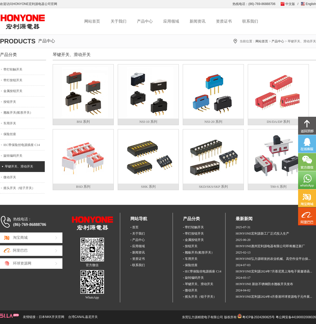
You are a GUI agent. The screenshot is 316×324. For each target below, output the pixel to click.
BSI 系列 (83, 122)
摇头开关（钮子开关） (19, 188)
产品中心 (145, 21)
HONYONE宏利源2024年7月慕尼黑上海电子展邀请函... (274, 271)
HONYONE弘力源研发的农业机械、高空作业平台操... (273, 259)
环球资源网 (22, 263)
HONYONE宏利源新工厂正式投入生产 (262, 233)
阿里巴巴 (20, 250)
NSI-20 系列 (213, 122)
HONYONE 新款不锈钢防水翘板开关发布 (264, 284)
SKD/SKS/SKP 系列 (213, 187)
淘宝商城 (20, 238)
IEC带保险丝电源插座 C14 (21, 145)
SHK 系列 (148, 187)
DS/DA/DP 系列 (278, 122)
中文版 (290, 4)
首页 (135, 227)
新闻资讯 (197, 21)
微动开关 (9, 177)
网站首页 (92, 21)
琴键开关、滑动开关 (19, 166)
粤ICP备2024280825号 (258, 317)
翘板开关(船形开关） (18, 112)
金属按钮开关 (12, 91)
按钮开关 (9, 102)
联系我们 (250, 21)
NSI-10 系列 (148, 122)
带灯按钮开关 (12, 80)
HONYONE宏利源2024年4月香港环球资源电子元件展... (274, 296)
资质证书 (224, 21)
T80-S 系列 (278, 187)
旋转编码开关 (12, 156)
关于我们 (118, 21)
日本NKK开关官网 (51, 317)
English (311, 4)
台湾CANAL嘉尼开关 (83, 317)
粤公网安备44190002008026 (296, 317)
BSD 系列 (83, 187)
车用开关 (9, 123)
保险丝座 (9, 134)
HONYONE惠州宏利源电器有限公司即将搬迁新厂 (270, 246)
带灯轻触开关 (12, 69)
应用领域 (171, 21)
